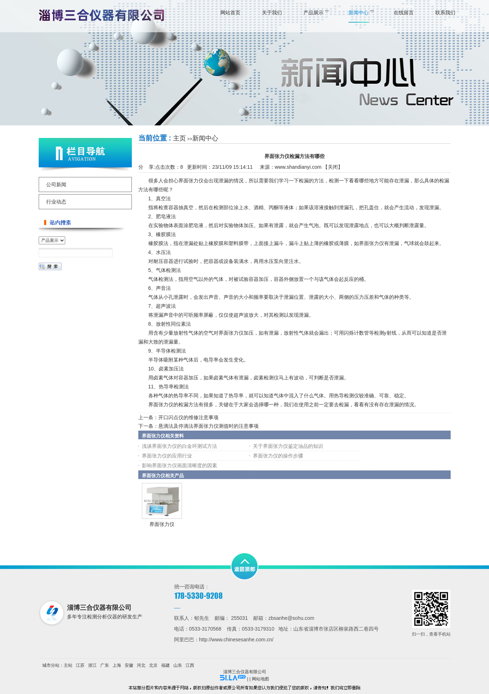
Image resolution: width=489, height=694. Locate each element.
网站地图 (260, 678)
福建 (165, 665)
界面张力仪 (161, 524)
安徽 (129, 665)
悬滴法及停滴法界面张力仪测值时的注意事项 (208, 426)
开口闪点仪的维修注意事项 (188, 417)
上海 (116, 665)
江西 (190, 665)
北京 (153, 665)
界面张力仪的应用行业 (167, 456)
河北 (141, 665)
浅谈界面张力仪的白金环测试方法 (179, 446)
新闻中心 (205, 138)
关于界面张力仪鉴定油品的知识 (288, 446)
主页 (179, 138)
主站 (68, 665)
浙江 (92, 665)
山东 (177, 665)
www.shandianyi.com (298, 167)
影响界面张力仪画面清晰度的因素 (179, 465)
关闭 (333, 167)
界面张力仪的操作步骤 (278, 456)
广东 (104, 665)
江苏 (80, 665)
